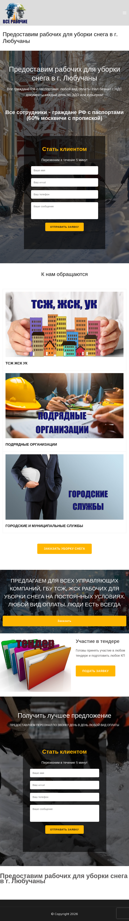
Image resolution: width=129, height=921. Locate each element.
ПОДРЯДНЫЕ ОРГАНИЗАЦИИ (31, 444)
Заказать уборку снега (64, 549)
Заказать (64, 621)
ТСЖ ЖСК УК (17, 363)
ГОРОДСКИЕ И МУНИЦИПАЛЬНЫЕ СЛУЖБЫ (44, 525)
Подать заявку (95, 671)
